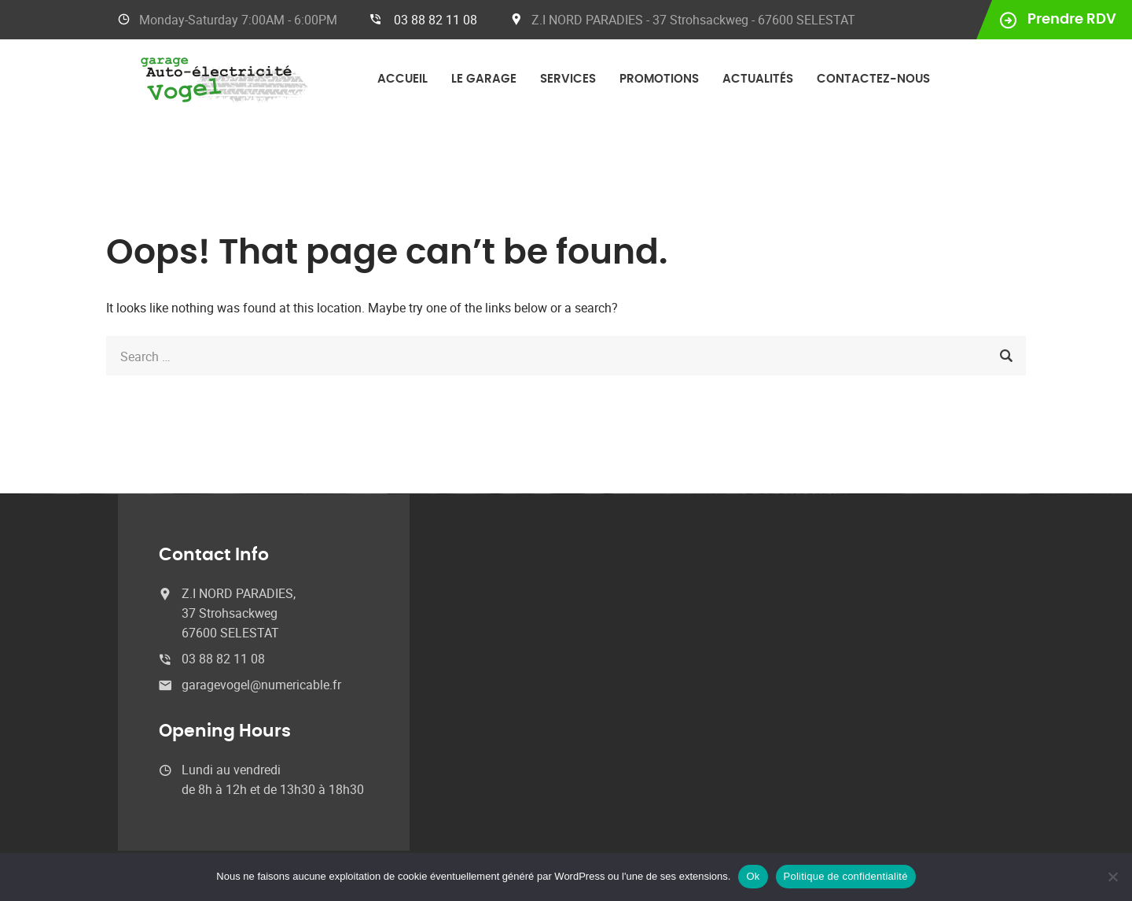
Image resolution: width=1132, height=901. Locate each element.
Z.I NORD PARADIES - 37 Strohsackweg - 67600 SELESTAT (693, 19)
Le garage (483, 79)
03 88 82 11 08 (435, 19)
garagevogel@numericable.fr (261, 684)
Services (568, 79)
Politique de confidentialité (846, 876)
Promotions (659, 79)
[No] (1112, 876)
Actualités (757, 79)
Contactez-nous (873, 79)
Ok (752, 876)
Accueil (402, 79)
